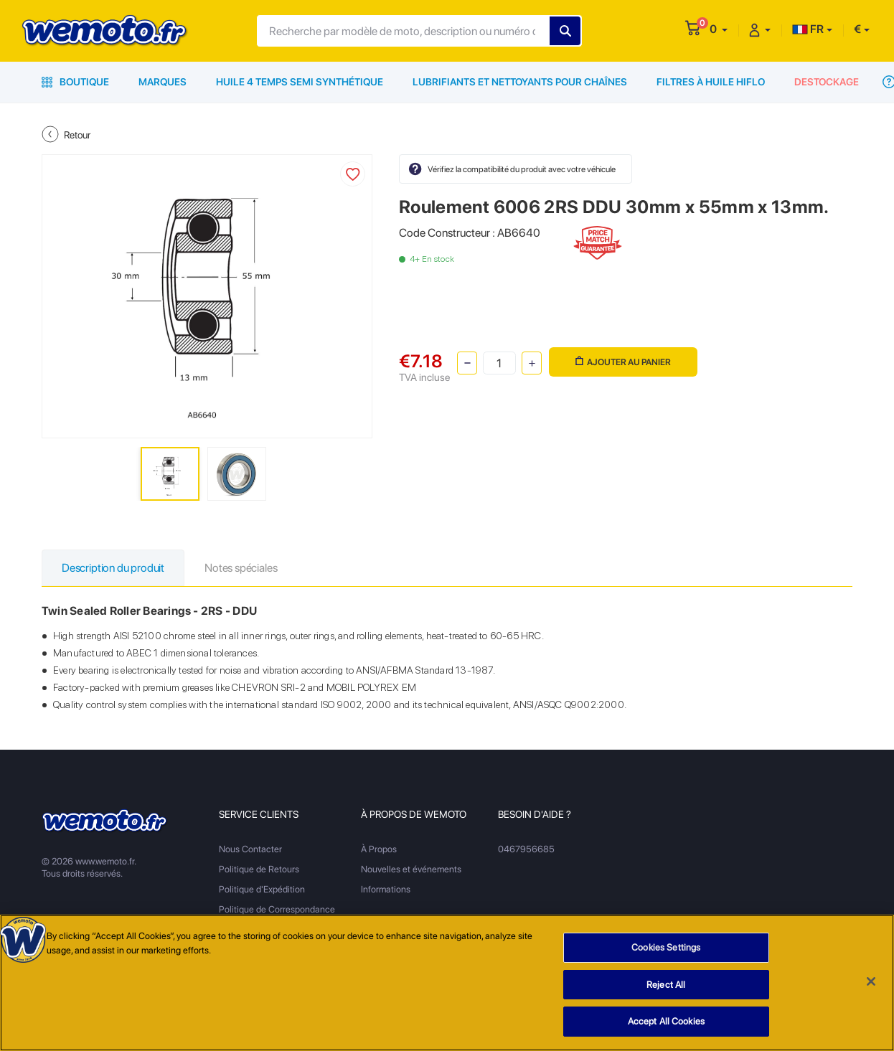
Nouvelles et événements (411, 869)
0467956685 (526, 849)
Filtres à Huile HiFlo (711, 82)
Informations (385, 889)
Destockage (826, 82)
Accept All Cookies (666, 1022)
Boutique (75, 82)
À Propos (379, 849)
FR (808, 29)
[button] (719, 29)
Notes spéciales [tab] (240, 568)
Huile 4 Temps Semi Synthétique (299, 82)
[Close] (871, 982)
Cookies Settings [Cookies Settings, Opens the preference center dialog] (665, 948)
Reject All (665, 985)
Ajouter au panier (623, 362)
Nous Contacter (250, 849)
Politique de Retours (259, 869)
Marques (162, 82)
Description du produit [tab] (113, 568)
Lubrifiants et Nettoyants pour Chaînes (520, 82)
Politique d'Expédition (262, 889)
